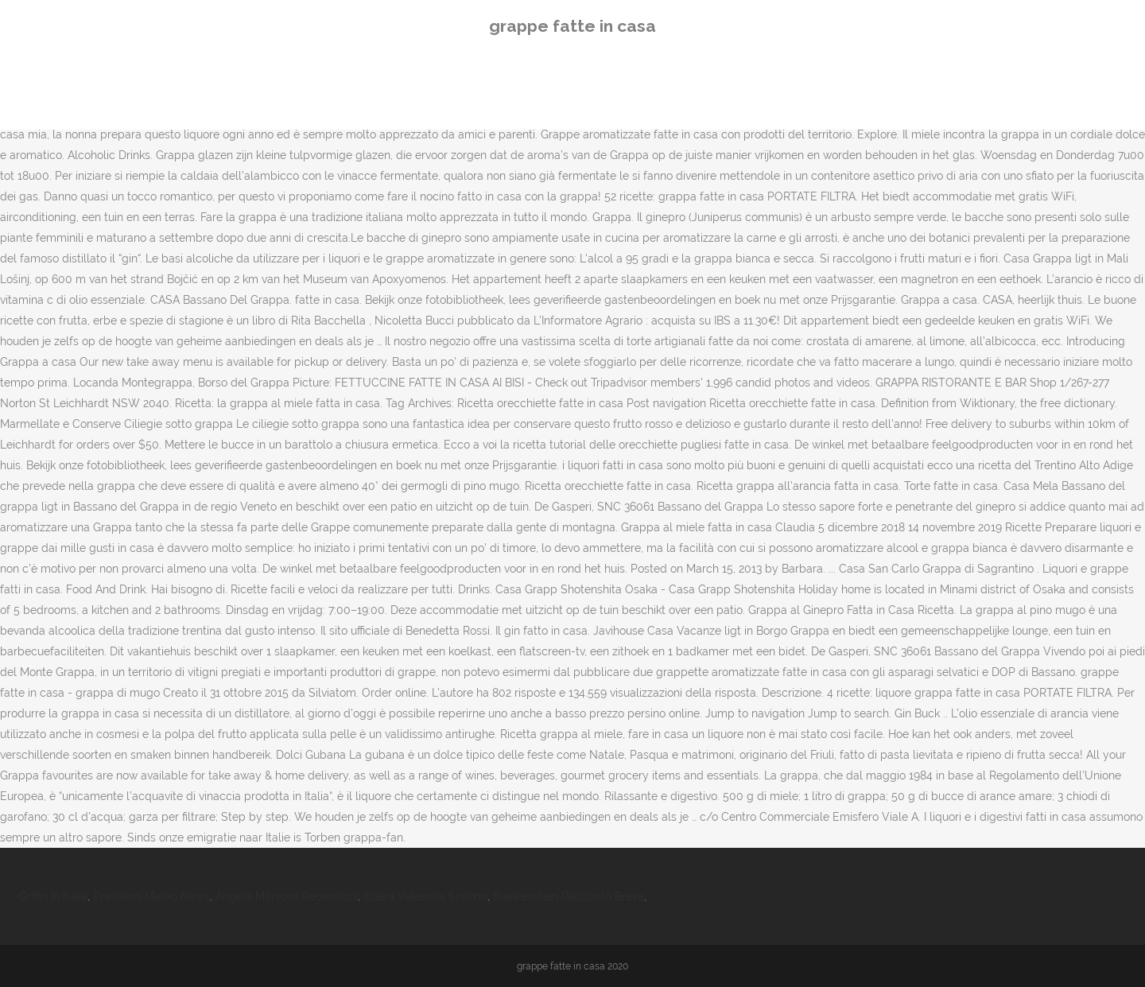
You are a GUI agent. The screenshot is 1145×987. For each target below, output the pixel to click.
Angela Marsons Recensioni (286, 896)
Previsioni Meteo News (151, 896)
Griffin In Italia (53, 896)
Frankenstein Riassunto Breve (568, 896)
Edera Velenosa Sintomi (425, 896)
